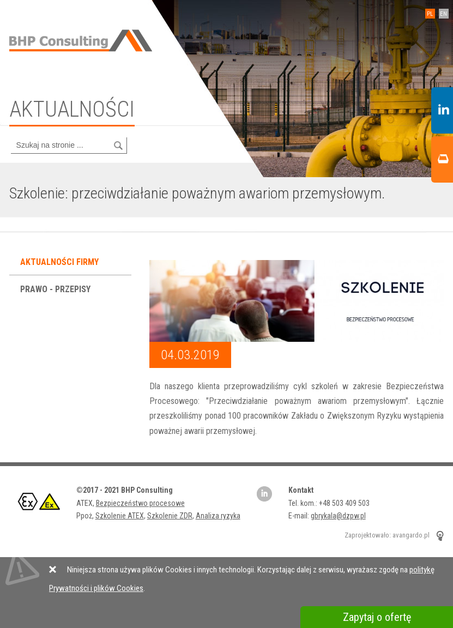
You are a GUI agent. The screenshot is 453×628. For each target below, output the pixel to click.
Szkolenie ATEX (119, 515)
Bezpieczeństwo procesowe (140, 503)
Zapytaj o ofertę (377, 617)
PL (430, 13)
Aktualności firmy (60, 262)
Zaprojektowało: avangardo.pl (387, 536)
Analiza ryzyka (218, 515)
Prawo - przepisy (56, 289)
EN (443, 13)
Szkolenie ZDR (169, 515)
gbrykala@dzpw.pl (338, 515)
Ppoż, (85, 515)
